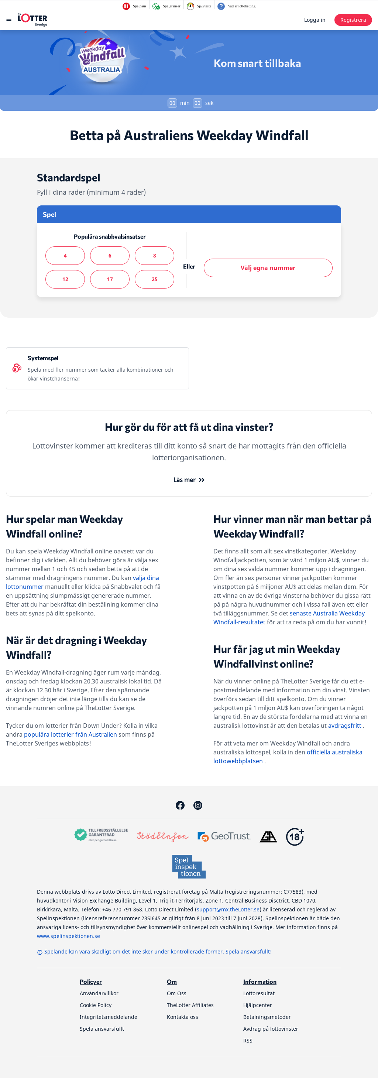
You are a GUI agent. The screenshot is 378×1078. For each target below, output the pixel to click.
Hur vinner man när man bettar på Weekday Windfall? (292, 526)
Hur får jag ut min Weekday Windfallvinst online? (276, 656)
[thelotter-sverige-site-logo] (32, 20)
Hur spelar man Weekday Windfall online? (64, 526)
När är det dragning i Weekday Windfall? (76, 647)
